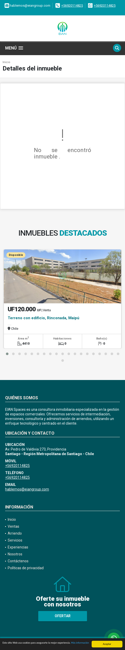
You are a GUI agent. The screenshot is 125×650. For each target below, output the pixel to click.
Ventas (13, 526)
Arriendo (15, 533)
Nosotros (15, 554)
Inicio (6, 62)
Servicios (15, 540)
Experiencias (18, 547)
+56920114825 (72, 5)
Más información (80, 643)
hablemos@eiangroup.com (27, 489)
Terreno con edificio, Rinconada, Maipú (43, 318)
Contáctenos (18, 561)
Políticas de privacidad (26, 568)
